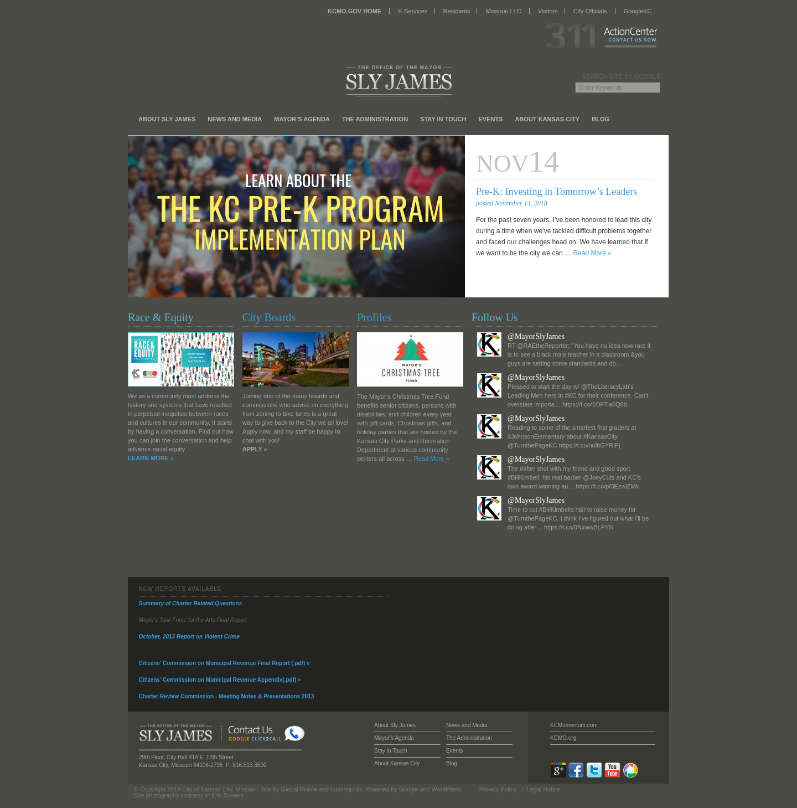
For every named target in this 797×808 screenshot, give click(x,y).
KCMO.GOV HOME (354, 11)
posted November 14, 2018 (511, 203)
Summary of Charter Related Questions (190, 603)
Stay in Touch (443, 119)
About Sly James (166, 119)
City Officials (590, 11)
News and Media (235, 119)
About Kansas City (547, 119)
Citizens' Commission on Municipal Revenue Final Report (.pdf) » (224, 663)
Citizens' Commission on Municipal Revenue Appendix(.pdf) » (220, 680)
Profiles (374, 317)
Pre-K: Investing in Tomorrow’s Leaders (556, 191)
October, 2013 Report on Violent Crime (189, 637)
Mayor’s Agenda (302, 119)
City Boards (269, 317)
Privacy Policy (497, 789)
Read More (592, 253)
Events (490, 119)
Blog (600, 119)
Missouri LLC (503, 11)
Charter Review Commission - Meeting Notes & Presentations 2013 (226, 696)
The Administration (375, 119)
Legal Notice (543, 789)
